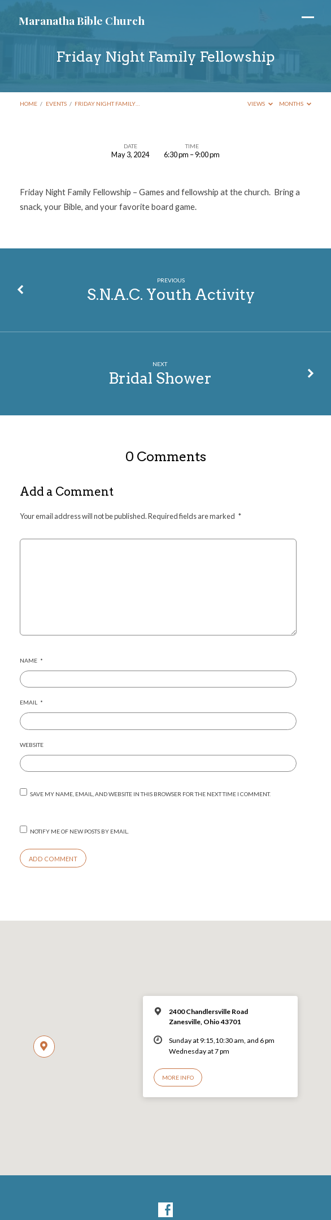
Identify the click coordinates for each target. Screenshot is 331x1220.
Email (31, 702)
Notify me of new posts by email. (79, 831)
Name (31, 660)
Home (28, 103)
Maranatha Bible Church (82, 20)
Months (295, 103)
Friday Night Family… (107, 103)
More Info (178, 1077)
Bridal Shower (160, 378)
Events (56, 103)
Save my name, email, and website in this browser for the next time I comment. (150, 794)
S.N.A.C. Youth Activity (171, 294)
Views (260, 103)
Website (31, 744)
